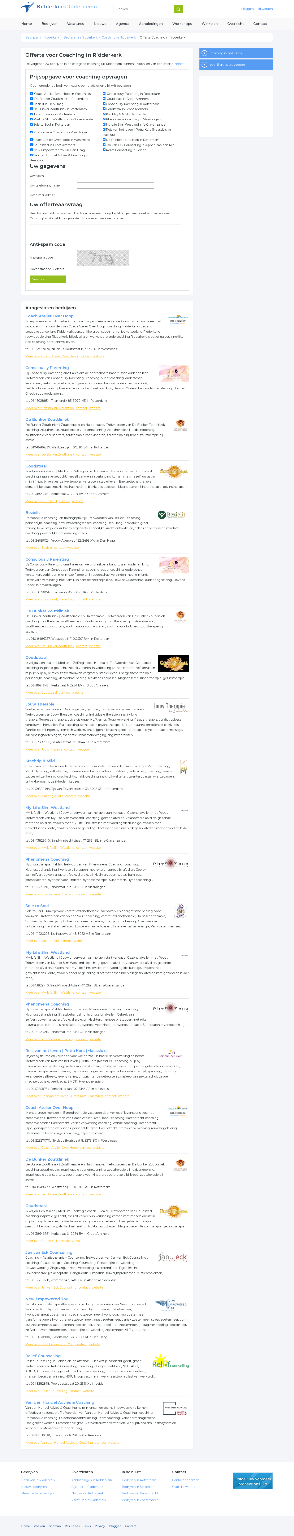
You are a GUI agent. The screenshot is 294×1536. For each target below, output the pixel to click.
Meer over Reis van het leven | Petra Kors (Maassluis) (64, 1096)
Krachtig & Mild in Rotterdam (127, 114)
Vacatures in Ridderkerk (89, 1500)
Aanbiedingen (151, 24)
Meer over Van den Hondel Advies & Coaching (59, 1443)
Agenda (122, 24)
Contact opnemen (185, 1480)
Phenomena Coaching (47, 859)
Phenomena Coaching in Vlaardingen (133, 119)
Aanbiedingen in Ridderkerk (92, 1480)
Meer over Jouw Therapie (43, 749)
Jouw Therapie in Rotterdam (54, 114)
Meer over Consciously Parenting (49, 408)
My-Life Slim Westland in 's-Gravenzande (63, 119)
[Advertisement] (236, 106)
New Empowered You (46, 1299)
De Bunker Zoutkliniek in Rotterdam (60, 99)
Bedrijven (49, 24)
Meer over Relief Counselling (46, 1391)
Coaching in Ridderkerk (119, 37)
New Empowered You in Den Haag (59, 150)
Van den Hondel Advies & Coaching (59, 1402)
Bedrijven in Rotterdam (139, 1480)
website (98, 356)
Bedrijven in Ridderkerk (73, 9)
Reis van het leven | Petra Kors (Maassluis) (66, 1050)
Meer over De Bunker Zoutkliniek (49, 454)
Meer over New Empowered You (49, 1344)
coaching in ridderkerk (226, 53)
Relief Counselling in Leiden (126, 150)
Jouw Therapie (39, 704)
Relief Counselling (43, 1356)
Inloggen (115, 1526)
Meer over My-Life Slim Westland (49, 848)
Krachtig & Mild (40, 761)
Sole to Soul (37, 906)
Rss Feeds (72, 1526)
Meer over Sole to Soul (42, 941)
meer (179, 64)
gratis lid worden (253, 1481)
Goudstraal (36, 466)
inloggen (247, 9)
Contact (260, 24)
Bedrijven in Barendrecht (140, 1493)
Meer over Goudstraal (41, 501)
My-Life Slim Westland (47, 807)
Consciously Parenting (47, 368)
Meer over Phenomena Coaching (49, 894)
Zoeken (39, 1526)
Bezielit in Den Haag (48, 104)
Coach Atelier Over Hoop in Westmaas (62, 94)
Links (87, 1526)
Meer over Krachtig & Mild (44, 796)
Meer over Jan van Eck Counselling (51, 1287)
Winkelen (210, 24)
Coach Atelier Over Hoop (49, 316)
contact (85, 356)
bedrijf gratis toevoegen (227, 65)
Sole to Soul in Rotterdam (52, 124)
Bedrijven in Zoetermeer (140, 1500)
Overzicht (235, 24)
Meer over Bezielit (38, 548)
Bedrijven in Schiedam (138, 1487)
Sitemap (55, 1526)
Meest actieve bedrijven (38, 1493)
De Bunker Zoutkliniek (47, 419)
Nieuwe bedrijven (34, 1487)
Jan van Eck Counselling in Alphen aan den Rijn (140, 145)
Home (26, 24)
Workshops (182, 24)
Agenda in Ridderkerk (87, 1487)
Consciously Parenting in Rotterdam (133, 94)
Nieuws (100, 24)
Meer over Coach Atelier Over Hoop (51, 356)
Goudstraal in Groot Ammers (127, 99)
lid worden (265, 9)
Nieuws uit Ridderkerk (88, 1493)
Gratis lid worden (184, 1487)
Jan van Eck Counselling (49, 1252)
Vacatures (75, 24)
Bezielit (32, 512)
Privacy (100, 1526)
